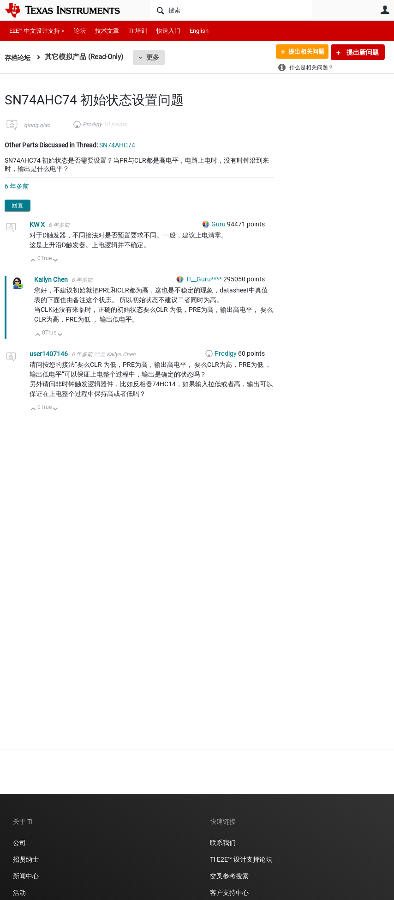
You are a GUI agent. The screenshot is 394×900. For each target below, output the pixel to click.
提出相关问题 (303, 52)
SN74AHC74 (117, 145)
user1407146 (49, 354)
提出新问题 (362, 52)
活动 (19, 892)
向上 (33, 261)
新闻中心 (26, 876)
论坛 (80, 30)
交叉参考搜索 (229, 876)
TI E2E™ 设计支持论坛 (241, 859)
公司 (19, 842)
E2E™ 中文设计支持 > (37, 30)
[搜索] (231, 10)
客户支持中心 (229, 892)
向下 (56, 261)
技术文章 (107, 30)
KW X (38, 224)
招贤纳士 (26, 859)
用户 (384, 9)
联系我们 (223, 842)
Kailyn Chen (51, 279)
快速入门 (168, 30)
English (199, 30)
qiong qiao (37, 125)
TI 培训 (137, 30)
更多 (154, 57)
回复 (18, 205)
